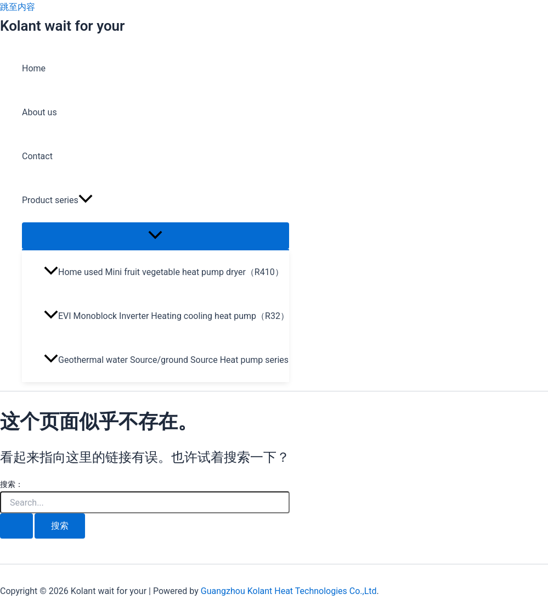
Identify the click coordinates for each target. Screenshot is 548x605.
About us (39, 112)
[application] (85, 200)
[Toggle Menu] (155, 235)
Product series (57, 200)
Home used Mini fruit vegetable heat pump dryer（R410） (164, 272)
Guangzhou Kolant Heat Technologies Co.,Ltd (289, 591)
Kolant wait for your (62, 26)
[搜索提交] (16, 526)
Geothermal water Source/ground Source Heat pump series (166, 360)
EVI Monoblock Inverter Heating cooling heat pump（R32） (166, 316)
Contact (37, 156)
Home (34, 68)
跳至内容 (17, 7)
